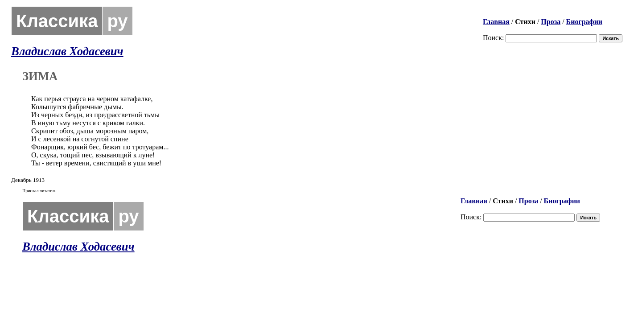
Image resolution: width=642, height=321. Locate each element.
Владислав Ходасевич (67, 51)
